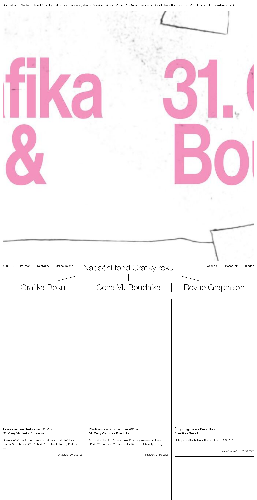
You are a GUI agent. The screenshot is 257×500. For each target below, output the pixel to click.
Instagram (231, 266)
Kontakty (43, 266)
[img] (42, 361)
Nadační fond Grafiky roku (128, 269)
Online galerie (64, 266)
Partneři (25, 266)
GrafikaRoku (43, 288)
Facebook (212, 266)
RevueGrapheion (214, 288)
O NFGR (8, 266)
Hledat (249, 266)
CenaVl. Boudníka (128, 288)
